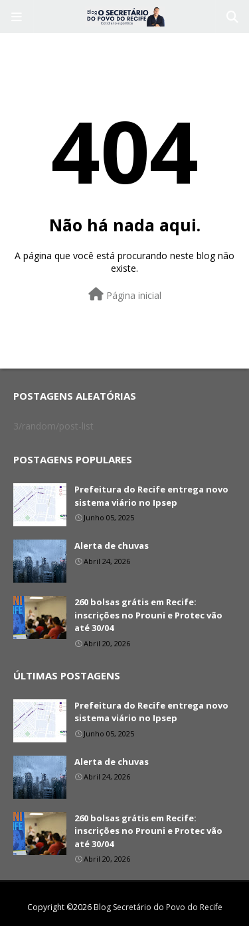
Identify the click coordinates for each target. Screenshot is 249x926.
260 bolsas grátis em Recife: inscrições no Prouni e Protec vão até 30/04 (148, 615)
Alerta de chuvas (111, 545)
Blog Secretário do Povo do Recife (158, 907)
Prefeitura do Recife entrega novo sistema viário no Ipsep (151, 495)
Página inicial (124, 295)
